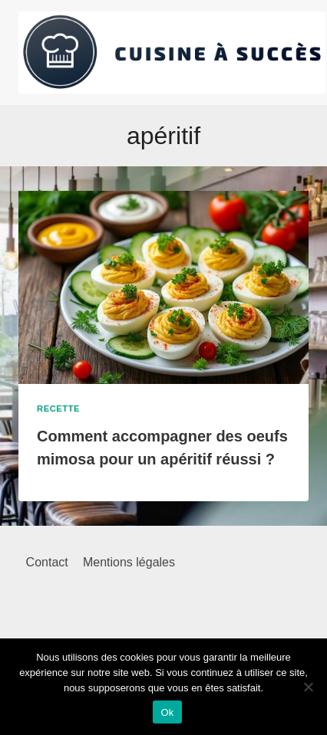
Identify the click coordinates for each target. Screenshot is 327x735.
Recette (58, 408)
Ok (166, 712)
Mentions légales (129, 562)
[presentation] (163, 287)
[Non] (307, 686)
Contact (47, 562)
